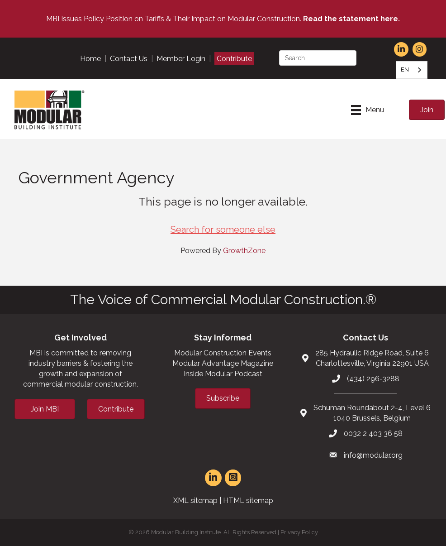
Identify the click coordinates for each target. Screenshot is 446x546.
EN (405, 69)
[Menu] (367, 110)
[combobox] (411, 70)
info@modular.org (373, 455)
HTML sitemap (248, 500)
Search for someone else (223, 229)
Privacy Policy (299, 532)
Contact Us (128, 58)
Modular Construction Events (222, 353)
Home (90, 58)
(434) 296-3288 (373, 378)
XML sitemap (195, 500)
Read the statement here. (351, 18)
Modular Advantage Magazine (222, 363)
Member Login (181, 58)
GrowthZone (244, 250)
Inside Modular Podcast (223, 373)
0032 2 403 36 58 (373, 433)
